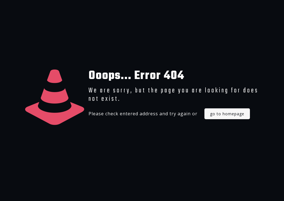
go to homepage (227, 113)
